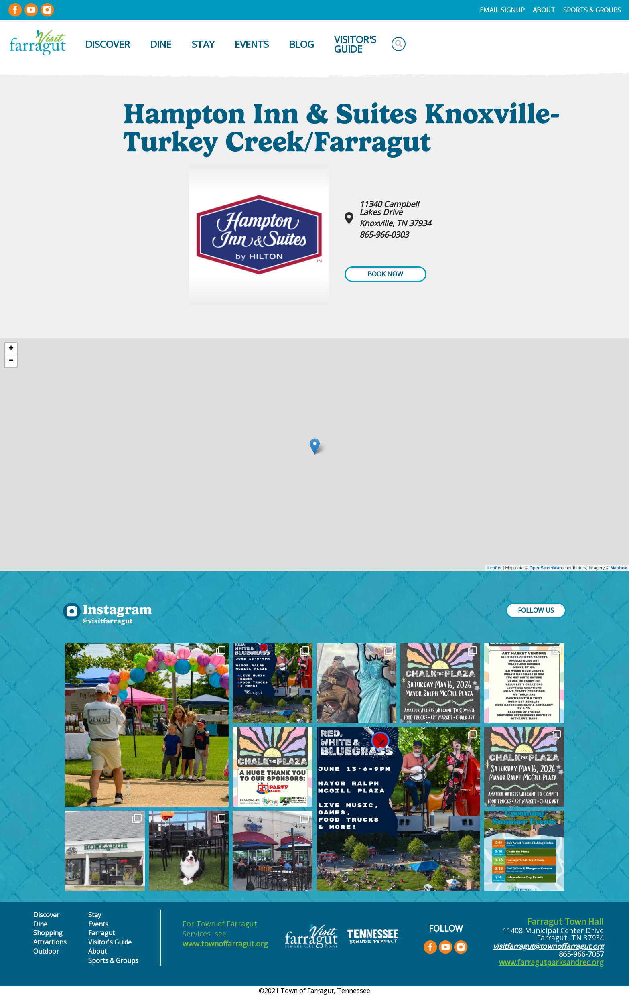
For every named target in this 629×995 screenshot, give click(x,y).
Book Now (385, 274)
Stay (203, 44)
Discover (107, 44)
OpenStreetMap (546, 567)
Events (252, 44)
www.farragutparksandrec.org (551, 962)
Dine (160, 44)
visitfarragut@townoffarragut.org (548, 946)
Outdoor (46, 951)
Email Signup (502, 10)
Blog (301, 44)
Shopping (48, 932)
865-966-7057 (581, 954)
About (544, 10)
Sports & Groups (592, 10)
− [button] (11, 361)
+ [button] (11, 349)
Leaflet (494, 567)
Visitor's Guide (355, 43)
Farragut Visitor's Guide (110, 937)
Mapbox (618, 567)
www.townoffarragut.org (225, 943)
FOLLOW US (536, 610)
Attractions (50, 942)
